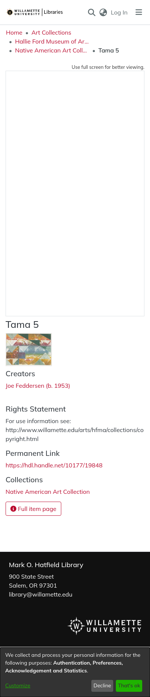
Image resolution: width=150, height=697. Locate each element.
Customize (17, 685)
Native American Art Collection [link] (52, 50)
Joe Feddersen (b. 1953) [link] (38, 385)
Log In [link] (119, 12)
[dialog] (75, 672)
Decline (102, 685)
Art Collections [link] (51, 32)
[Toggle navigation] (138, 12)
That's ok (129, 685)
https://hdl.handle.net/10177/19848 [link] (54, 465)
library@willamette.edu (40, 594)
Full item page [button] (33, 508)
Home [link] (14, 32)
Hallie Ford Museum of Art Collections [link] (52, 41)
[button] (91, 12)
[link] (48, 491)
